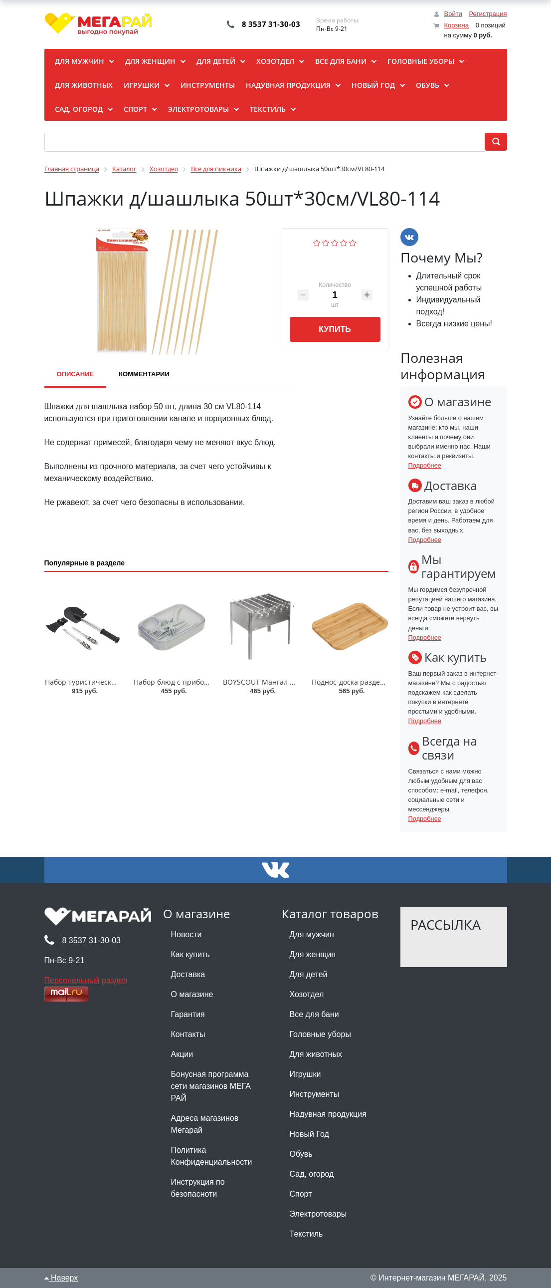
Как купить (190, 954)
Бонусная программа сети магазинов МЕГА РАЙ (211, 1086)
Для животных (316, 1054)
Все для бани (314, 1014)
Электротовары (318, 1214)
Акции (182, 1054)
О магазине (192, 994)
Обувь (301, 1154)
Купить (335, 329)
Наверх (61, 1278)
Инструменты (315, 1094)
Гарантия (188, 1014)
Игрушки (305, 1074)
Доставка (188, 974)
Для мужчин (312, 934)
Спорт (301, 1194)
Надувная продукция (328, 1114)
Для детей (309, 974)
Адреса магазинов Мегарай (205, 1124)
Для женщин (313, 954)
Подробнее (424, 465)
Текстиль (306, 1234)
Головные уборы (320, 1034)
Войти (453, 13)
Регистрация (488, 13)
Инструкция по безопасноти (198, 1188)
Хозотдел (307, 994)
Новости (186, 934)
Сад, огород (312, 1174)
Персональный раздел (86, 980)
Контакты (188, 1034)
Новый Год (309, 1134)
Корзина (456, 25)
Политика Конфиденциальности (211, 1156)
